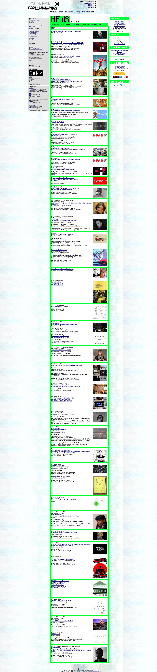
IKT (29, 97)
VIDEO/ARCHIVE (88, 3)
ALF (30, 95)
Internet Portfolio (33, 36)
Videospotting (32, 33)
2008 (92, 24)
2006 (99, 24)
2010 (84, 24)
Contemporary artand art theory (119, 66)
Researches (31, 23)
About (61, 12)
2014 (69, 24)
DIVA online (86, 12)
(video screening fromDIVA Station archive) (119, 24)
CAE (30, 93)
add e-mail (31, 66)
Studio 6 (31, 21)
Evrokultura (31, 47)
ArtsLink (31, 46)
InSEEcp (31, 101)
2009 (88, 24)
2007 (95, 24)
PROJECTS (90, 1)
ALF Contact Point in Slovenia (36, 49)
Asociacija (31, 88)
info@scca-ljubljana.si (93, 671)
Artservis (31, 44)
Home (55, 12)
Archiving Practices (34, 31)
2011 (81, 24)
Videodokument (33, 32)
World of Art (31, 39)
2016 (62, 24)
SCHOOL (91, 5)
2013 (73, 24)
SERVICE (91, 7)
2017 (58, 24)
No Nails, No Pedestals (34, 20)
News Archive (38, 66)
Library (77, 12)
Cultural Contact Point (34, 48)
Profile (30, 63)
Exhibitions (31, 22)
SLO (92, 12)
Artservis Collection (34, 35)
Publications (69, 12)
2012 (77, 24)
